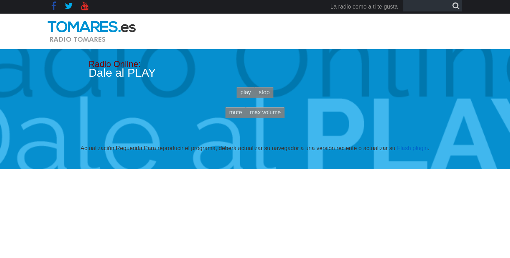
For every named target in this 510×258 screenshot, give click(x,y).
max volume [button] (265, 112)
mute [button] (235, 112)
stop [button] (264, 92)
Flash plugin (412, 148)
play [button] (246, 92)
